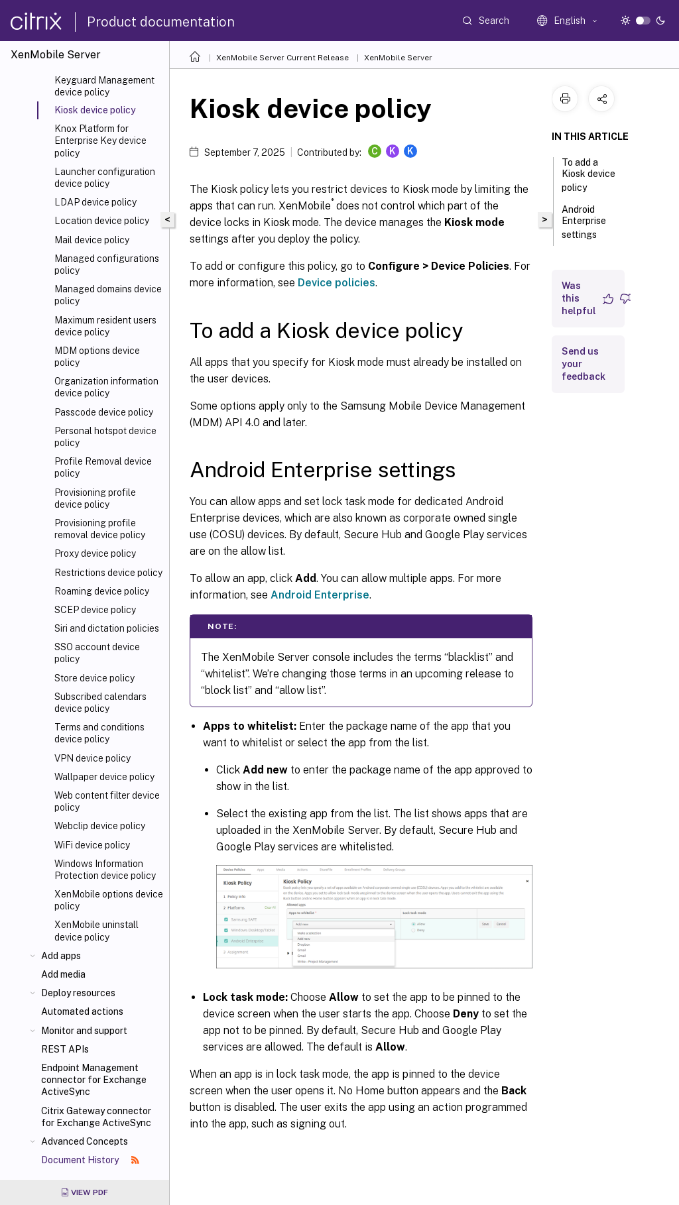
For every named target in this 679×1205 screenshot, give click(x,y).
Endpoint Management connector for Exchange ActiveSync (94, 1079)
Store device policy (94, 678)
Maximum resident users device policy (105, 326)
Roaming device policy (101, 591)
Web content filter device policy (107, 801)
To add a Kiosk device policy (588, 175)
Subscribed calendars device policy (100, 702)
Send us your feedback (583, 364)
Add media (63, 974)
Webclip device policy (99, 826)
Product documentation (161, 22)
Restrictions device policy (108, 572)
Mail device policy (91, 240)
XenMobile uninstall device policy (96, 930)
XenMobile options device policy (108, 900)
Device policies (336, 282)
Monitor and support (84, 1030)
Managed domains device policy (108, 295)
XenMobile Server (398, 57)
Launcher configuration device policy (104, 177)
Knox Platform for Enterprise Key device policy (100, 140)
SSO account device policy (97, 653)
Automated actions (82, 1011)
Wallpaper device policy (104, 777)
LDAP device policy (95, 202)
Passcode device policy (103, 412)
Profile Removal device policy (103, 467)
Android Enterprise (320, 595)
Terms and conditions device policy (99, 733)
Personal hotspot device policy (105, 437)
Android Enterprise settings (586, 222)
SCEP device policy (95, 609)
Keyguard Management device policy (104, 86)
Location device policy (101, 220)
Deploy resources (78, 993)
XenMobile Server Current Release (282, 57)
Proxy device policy (95, 553)
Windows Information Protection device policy (105, 869)
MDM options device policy (97, 356)
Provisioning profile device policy (95, 498)
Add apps (61, 955)
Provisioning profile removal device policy (99, 529)
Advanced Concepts (84, 1141)
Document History (90, 1160)
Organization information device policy (106, 387)
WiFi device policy (92, 845)
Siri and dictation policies (106, 628)
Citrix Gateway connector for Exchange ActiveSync (96, 1117)
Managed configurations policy (106, 264)
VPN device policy (92, 758)
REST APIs (65, 1049)
